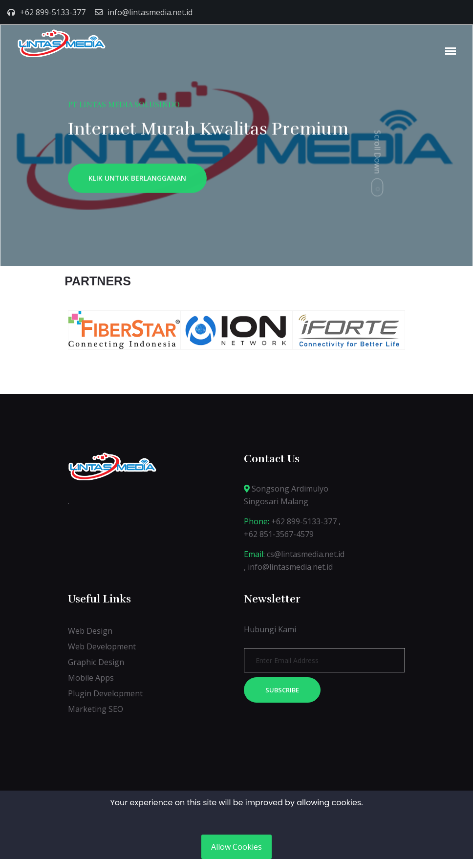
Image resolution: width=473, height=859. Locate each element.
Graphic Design (96, 662)
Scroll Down (377, 151)
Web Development (102, 646)
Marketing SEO (95, 709)
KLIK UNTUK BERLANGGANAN (137, 180)
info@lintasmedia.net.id (150, 12)
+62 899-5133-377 (53, 12)
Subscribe (282, 690)
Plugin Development (105, 693)
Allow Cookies (236, 846)
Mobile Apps (91, 677)
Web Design (90, 630)
